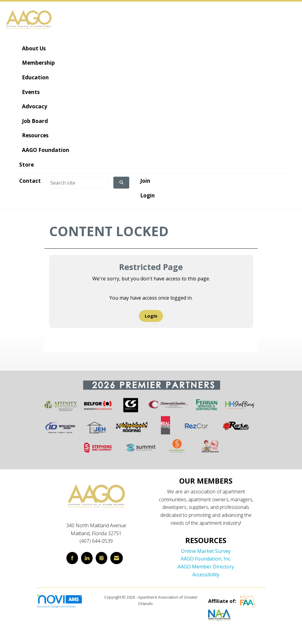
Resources (34, 135)
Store (26, 164)
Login (151, 316)
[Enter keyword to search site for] (77, 183)
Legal (159, 603)
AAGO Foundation (45, 149)
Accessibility (205, 574)
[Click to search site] (121, 183)
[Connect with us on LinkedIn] (87, 558)
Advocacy (34, 106)
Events (30, 91)
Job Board (34, 120)
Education (35, 77)
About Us (33, 48)
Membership (38, 62)
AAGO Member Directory (206, 566)
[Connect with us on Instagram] (101, 558)
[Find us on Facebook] (72, 558)
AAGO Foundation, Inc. (206, 558)
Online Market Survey (206, 551)
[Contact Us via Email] (116, 558)
